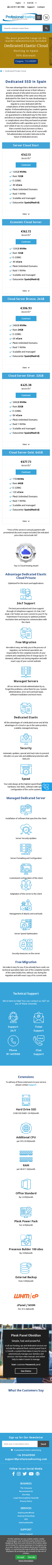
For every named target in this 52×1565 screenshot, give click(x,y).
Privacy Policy (26, 1501)
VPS (26, 1519)
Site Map (26, 1494)
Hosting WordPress (26, 1513)
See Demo (26, 1371)
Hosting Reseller (26, 1522)
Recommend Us (26, 1491)
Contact (41, 7)
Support (31, 7)
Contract (26, 165)
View (26, 214)
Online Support (26, 1534)
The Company (26, 1488)
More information (26, 1561)
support (32, 1085)
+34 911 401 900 (15, 7)
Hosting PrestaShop (26, 1516)
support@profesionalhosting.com (26, 1459)
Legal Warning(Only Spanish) (26, 1498)
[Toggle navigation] (38, 17)
